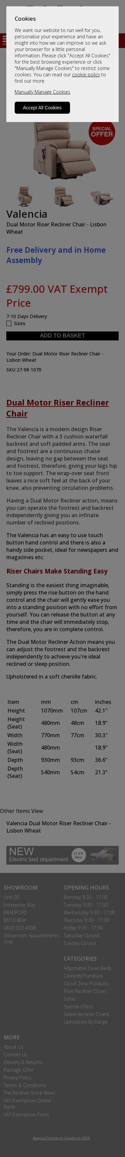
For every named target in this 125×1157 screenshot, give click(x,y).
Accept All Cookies (42, 107)
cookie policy (86, 74)
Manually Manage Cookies (42, 92)
